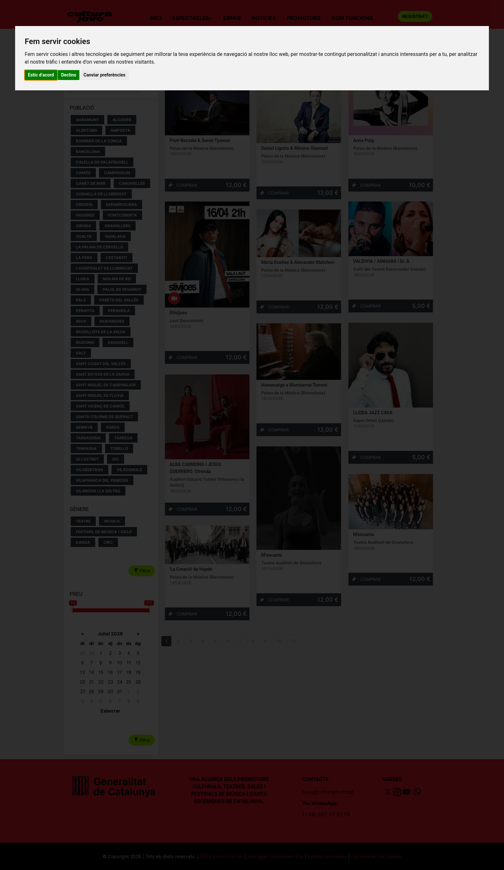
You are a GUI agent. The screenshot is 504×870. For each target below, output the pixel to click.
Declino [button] (68, 74)
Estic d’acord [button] (41, 74)
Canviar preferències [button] (104, 74)
